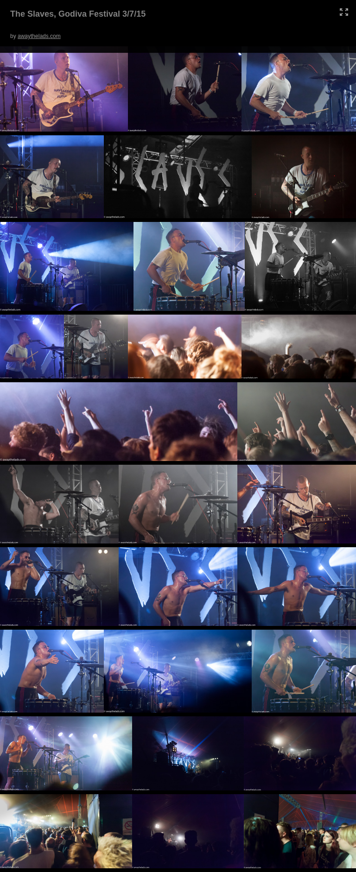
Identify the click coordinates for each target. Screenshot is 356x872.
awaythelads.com (39, 36)
